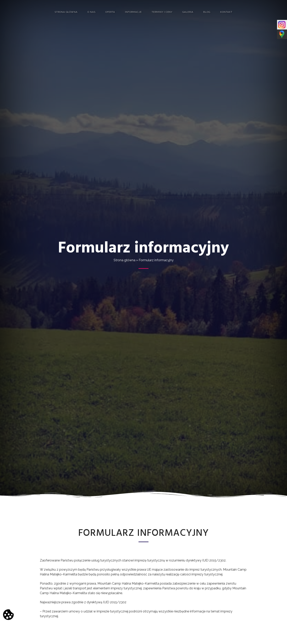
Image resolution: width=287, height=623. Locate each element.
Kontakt (226, 12)
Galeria (187, 12)
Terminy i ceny (162, 12)
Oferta (110, 12)
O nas (91, 12)
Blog (206, 12)
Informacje (133, 12)
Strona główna (66, 12)
